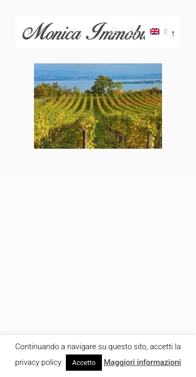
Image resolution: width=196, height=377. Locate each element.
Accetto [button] (84, 363)
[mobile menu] (30, 31)
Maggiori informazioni (142, 362)
